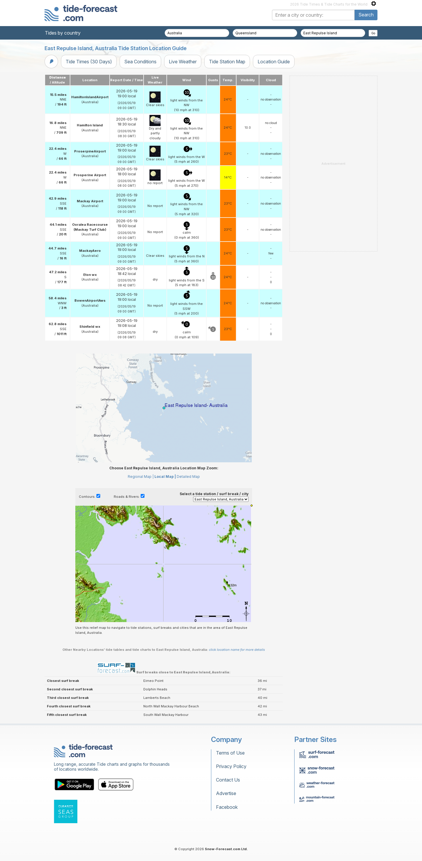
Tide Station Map (227, 61)
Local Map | (165, 476)
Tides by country (63, 33)
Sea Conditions (140, 61)
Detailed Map (188, 476)
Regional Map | (141, 476)
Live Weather (183, 61)
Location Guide (274, 61)
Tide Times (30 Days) (89, 61)
